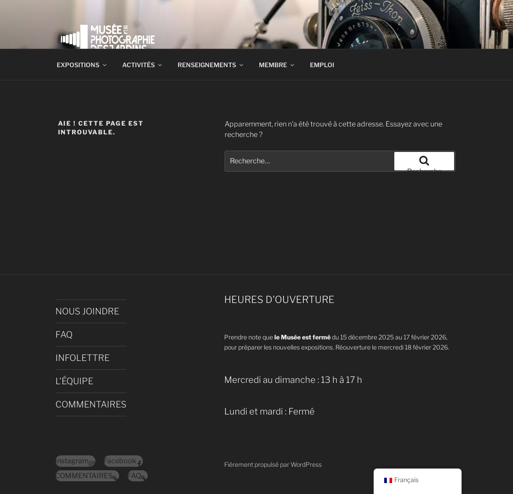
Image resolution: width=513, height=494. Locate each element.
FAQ (64, 334)
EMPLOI (322, 65)
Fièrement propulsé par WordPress (273, 464)
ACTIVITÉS (142, 65)
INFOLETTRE (82, 358)
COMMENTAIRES (91, 404)
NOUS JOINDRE (87, 311)
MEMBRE (277, 65)
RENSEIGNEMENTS (211, 65)
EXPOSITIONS (82, 65)
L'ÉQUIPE (74, 381)
